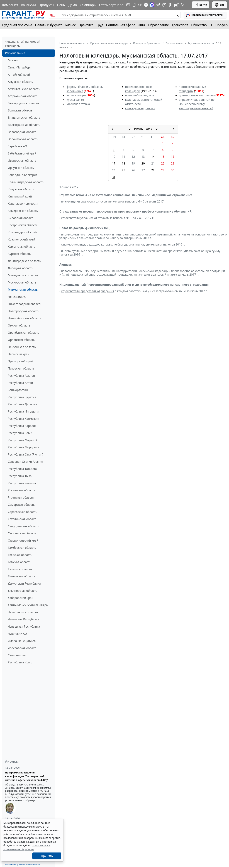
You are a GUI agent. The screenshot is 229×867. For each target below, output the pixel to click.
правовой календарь (139, 95)
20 (143, 163)
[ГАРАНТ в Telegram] (158, 5)
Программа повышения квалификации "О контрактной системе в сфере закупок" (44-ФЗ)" (26, 776)
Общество (199, 25)
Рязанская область (21, 497)
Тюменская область (21, 576)
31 (113, 177)
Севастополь (17, 655)
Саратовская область (22, 512)
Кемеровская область (23, 211)
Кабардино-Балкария (22, 175)
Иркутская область (21, 168)
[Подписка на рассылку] (128, 5)
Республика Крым (20, 662)
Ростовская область (21, 490)
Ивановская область (22, 161)
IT (211, 25)
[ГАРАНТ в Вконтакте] (140, 5)
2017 (149, 129)
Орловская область (21, 340)
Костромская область (23, 225)
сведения (107, 291)
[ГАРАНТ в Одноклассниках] (170, 5)
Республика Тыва (20, 476)
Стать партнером (112, 5)
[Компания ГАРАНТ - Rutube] (176, 5)
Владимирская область (24, 118)
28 (153, 170)
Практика (86, 25)
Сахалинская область (22, 519)
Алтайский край (19, 75)
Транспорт (180, 25)
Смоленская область (22, 533)
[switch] (53, 15)
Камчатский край (20, 196)
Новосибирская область (24, 318)
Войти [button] (200, 5)
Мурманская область (23, 290)
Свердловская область (23, 526)
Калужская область (21, 189)
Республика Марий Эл (23, 440)
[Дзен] (146, 5)
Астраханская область (23, 96)
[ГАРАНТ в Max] (152, 5)
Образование (158, 25)
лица (118, 234)
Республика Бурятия (22, 397)
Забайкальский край (22, 153)
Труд (99, 25)
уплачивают (116, 201)
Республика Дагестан (22, 404)
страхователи (70, 218)
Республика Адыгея (21, 376)
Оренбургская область (23, 333)
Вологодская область (22, 132)
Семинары (88, 5)
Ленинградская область (24, 261)
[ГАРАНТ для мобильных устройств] (134, 5)
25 (123, 170)
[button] (205, 15)
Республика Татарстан (23, 469)
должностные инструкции (197, 95)
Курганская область (21, 247)
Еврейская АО (17, 146)
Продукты (46, 5)
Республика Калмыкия (23, 419)
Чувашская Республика (24, 626)
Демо (72, 5)
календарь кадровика (140, 108)
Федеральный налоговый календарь (22, 44)
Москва (13, 60)
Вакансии (28, 5)
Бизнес (70, 25)
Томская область (19, 562)
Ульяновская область (22, 591)
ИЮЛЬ (138, 129)
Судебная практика (17, 25)
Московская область (22, 282)
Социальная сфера (120, 25)
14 (153, 157)
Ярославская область (22, 648)
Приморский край (20, 361)
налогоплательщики (75, 271)
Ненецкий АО (17, 297)
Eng (220, 5)
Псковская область (21, 368)
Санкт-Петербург (19, 67)
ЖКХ (141, 25)
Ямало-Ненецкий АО (22, 641)
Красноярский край (21, 239)
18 (123, 163)
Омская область (19, 325)
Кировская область (21, 218)
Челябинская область (23, 612)
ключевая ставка (78, 104)
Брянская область (20, 110)
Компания (10, 5)
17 (113, 163)
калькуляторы (76, 95)
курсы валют (75, 100)
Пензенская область (22, 347)
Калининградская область (26, 182)
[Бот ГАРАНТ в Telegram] (164, 5)
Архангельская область (24, 89)
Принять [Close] (47, 856)
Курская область (19, 254)
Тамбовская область (22, 548)
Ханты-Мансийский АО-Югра (28, 605)
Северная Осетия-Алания (25, 462)
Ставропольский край (23, 540)
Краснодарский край (22, 232)
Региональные (15, 53)
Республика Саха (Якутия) (25, 454)
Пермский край (18, 354)
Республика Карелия (22, 426)
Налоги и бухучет (48, 25)
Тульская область (20, 569)
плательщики (70, 201)
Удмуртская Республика (24, 583)
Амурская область (20, 82)
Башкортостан (18, 390)
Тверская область (20, 555)
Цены (61, 5)
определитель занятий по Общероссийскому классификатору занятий (197, 104)
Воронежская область (23, 139)
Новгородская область (23, 311)
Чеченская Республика (23, 619)
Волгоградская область (24, 125)
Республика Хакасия (22, 483)
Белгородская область (23, 103)
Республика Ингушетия (24, 411)
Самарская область (21, 505)
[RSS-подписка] (182, 5)
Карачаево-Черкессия (23, 204)
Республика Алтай (20, 383)
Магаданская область (23, 275)
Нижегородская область (24, 304)
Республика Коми (20, 433)
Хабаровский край (20, 598)
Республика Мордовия (23, 447)
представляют (90, 291)
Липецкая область (20, 268)
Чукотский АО (17, 634)
